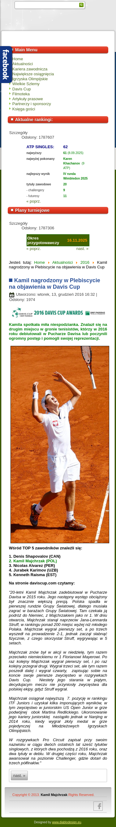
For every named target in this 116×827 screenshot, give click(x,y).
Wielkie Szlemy (26, 83)
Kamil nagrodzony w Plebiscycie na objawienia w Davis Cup (54, 283)
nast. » (82, 248)
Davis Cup (21, 89)
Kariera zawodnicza (29, 69)
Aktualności (22, 63)
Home (17, 59)
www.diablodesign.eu (66, 822)
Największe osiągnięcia (33, 74)
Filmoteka (21, 94)
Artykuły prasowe (27, 99)
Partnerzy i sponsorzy (31, 103)
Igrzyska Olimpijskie (30, 79)
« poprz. (33, 201)
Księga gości (23, 109)
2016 (84, 262)
